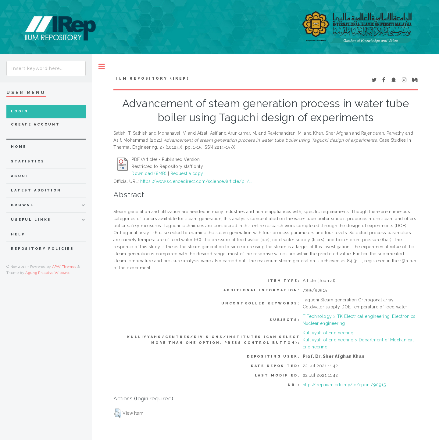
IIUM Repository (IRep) (151, 78)
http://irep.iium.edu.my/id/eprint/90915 (344, 384)
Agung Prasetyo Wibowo (47, 273)
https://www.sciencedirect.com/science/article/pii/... (196, 181)
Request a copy (186, 173)
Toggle (101, 66)
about (20, 176)
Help (18, 234)
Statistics (28, 161)
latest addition (36, 190)
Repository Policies (42, 249)
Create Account (35, 124)
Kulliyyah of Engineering (328, 332)
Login (19, 111)
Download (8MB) (148, 173)
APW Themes (64, 266)
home (18, 147)
